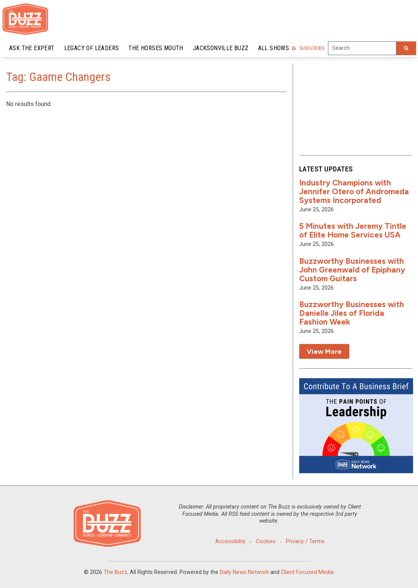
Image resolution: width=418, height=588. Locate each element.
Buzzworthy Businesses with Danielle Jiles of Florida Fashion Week (351, 313)
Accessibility (230, 541)
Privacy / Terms (305, 541)
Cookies (266, 541)
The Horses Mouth (155, 48)
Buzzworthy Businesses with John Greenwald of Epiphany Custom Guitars (352, 269)
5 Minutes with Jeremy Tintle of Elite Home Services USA (352, 230)
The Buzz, (116, 572)
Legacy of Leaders (91, 48)
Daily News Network (244, 572)
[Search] (406, 48)
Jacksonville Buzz (221, 48)
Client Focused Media (307, 572)
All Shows (273, 48)
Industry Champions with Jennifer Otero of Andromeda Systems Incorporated (354, 191)
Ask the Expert (32, 48)
